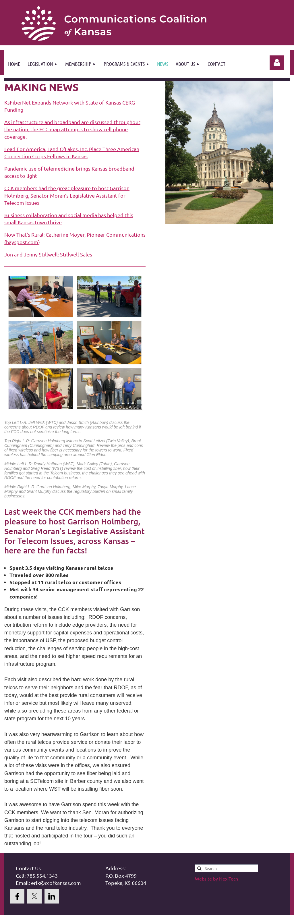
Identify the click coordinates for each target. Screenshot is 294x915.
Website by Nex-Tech (216, 878)
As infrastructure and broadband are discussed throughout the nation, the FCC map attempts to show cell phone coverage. (72, 129)
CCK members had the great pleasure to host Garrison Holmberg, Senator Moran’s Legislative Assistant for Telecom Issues (66, 195)
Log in (277, 62)
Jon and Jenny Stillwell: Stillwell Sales (48, 254)
